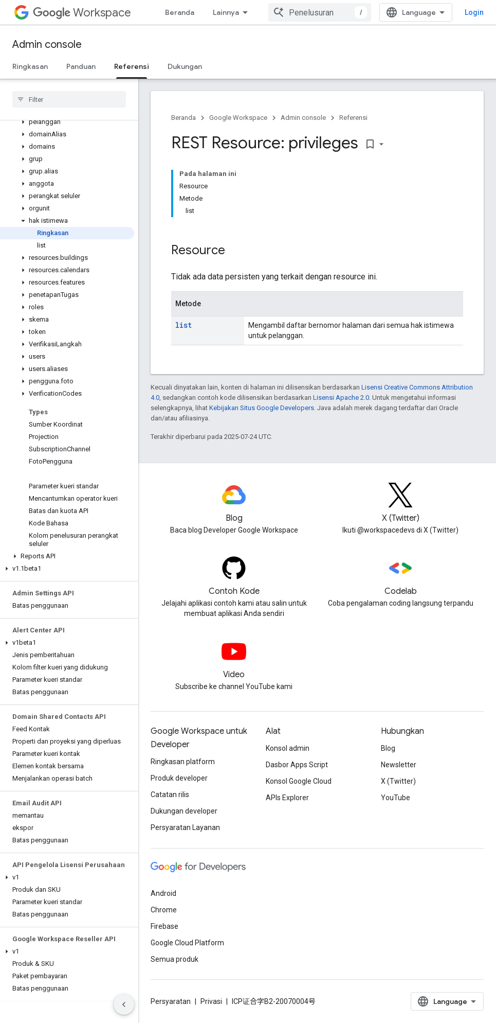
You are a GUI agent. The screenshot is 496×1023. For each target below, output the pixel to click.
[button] (67, 122)
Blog (388, 748)
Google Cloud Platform (187, 943)
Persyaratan (171, 1001)
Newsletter (398, 765)
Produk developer (179, 778)
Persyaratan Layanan (185, 827)
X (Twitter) (398, 781)
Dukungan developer (184, 811)
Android (163, 893)
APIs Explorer (287, 797)
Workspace (82, 13)
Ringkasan (30, 66)
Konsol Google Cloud (299, 781)
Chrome (164, 910)
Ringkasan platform (183, 761)
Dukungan (185, 66)
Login (474, 12)
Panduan (81, 66)
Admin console (47, 44)
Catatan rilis (170, 794)
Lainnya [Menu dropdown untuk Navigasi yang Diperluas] (226, 12)
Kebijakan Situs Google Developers (261, 408)
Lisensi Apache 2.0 (341, 397)
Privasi (211, 1001)
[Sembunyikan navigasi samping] (124, 1004)
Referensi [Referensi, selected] (131, 66)
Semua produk (174, 959)
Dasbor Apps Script (297, 765)
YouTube (395, 797)
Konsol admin (287, 748)
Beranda (179, 12)
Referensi (353, 117)
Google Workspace (238, 117)
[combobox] (319, 12)
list (183, 325)
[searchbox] (69, 99)
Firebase (164, 926)
